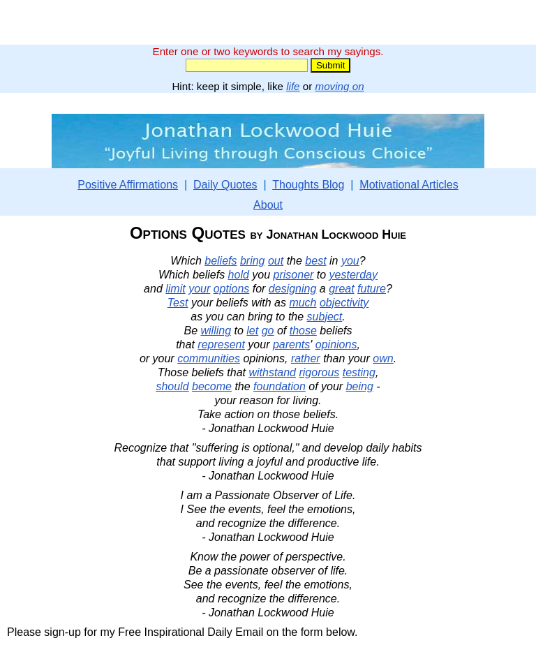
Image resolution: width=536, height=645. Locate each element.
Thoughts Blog (308, 185)
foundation (279, 386)
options (232, 289)
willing (215, 330)
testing (359, 372)
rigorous (319, 372)
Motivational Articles (408, 185)
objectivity (344, 303)
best (315, 261)
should (172, 386)
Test (178, 303)
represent (221, 344)
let (252, 330)
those (303, 330)
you (350, 261)
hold (238, 275)
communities (208, 358)
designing (293, 289)
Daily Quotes (225, 185)
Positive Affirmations (127, 185)
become (212, 386)
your (199, 289)
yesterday (353, 275)
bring (252, 261)
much (302, 303)
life (292, 86)
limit (175, 289)
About (268, 205)
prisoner (294, 275)
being (359, 386)
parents (291, 344)
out (275, 261)
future (371, 289)
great (341, 289)
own (383, 358)
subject (325, 316)
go (268, 330)
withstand (272, 372)
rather (305, 358)
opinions (336, 344)
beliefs (220, 261)
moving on (339, 86)
